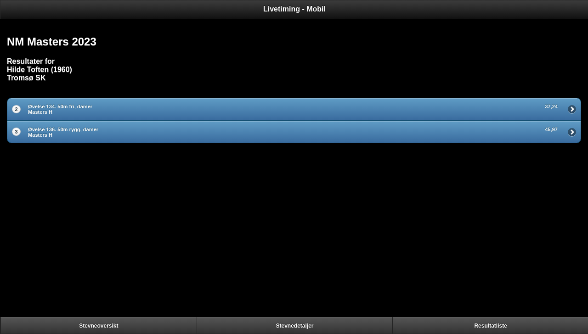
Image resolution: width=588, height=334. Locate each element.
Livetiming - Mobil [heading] (294, 9)
